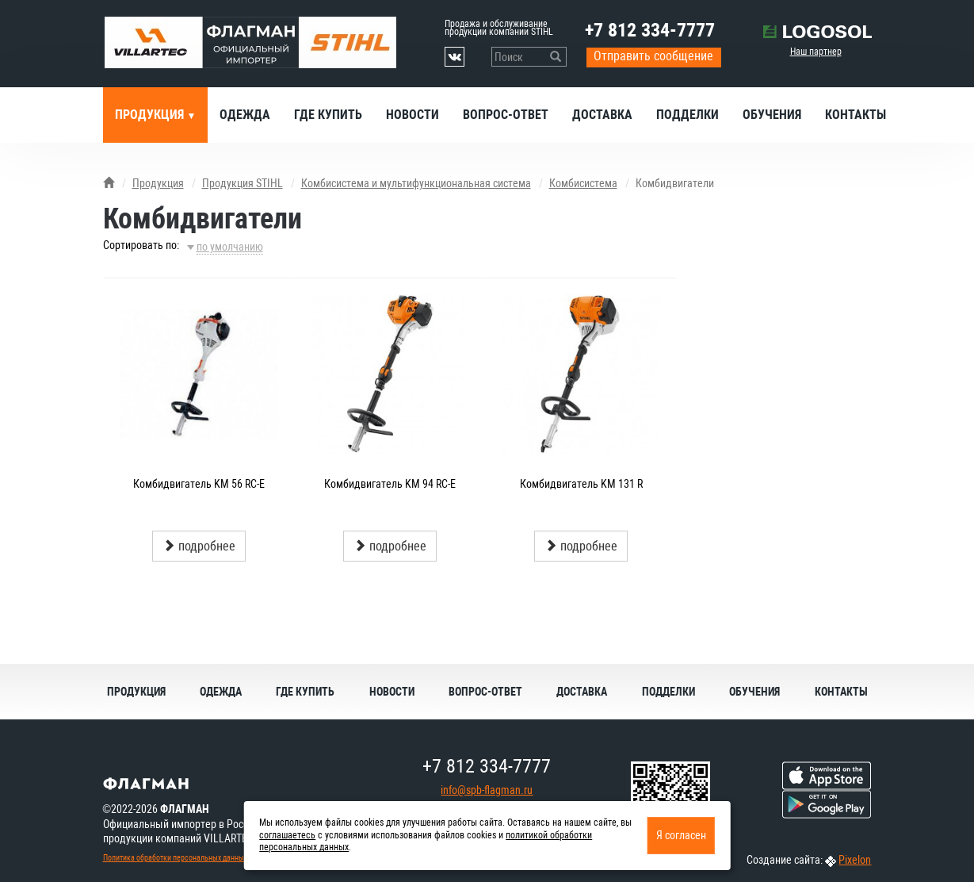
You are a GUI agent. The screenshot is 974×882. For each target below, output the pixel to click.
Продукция (151, 114)
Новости (412, 114)
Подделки (687, 114)
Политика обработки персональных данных (175, 857)
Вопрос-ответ (505, 114)
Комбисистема (583, 183)
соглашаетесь (287, 835)
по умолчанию (230, 246)
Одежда (245, 114)
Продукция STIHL (242, 183)
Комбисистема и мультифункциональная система (416, 183)
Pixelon (854, 859)
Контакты (855, 114)
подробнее (198, 546)
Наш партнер (816, 51)
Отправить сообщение (653, 55)
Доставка (602, 114)
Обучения (772, 114)
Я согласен (681, 835)
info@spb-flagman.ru (487, 790)
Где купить (328, 114)
